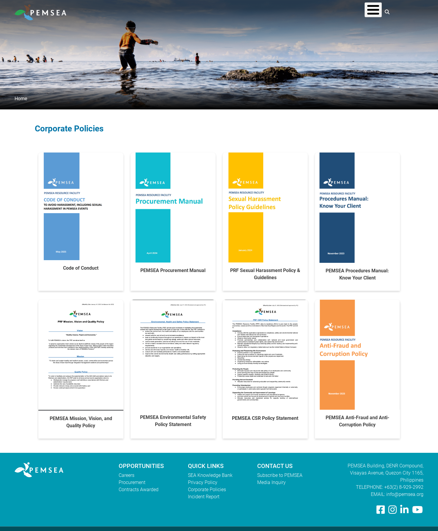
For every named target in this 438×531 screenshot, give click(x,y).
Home (21, 98)
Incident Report (203, 496)
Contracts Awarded (138, 489)
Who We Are (248, 12)
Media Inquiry (271, 482)
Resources (322, 12)
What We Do (286, 12)
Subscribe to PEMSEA (279, 475)
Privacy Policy (202, 482)
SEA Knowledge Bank (210, 475)
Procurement (132, 482)
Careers (126, 475)
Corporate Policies (207, 489)
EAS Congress (361, 12)
